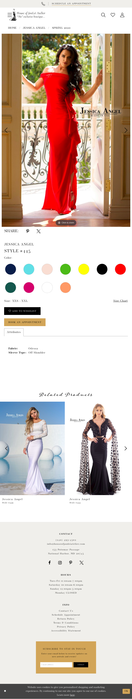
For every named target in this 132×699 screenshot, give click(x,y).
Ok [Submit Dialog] (126, 691)
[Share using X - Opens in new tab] (39, 231)
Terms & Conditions (66, 623)
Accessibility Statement (66, 631)
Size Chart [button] (120, 301)
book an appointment (25, 322)
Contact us (66, 611)
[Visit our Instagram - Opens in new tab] (60, 562)
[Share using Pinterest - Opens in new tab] (27, 231)
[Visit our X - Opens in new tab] (82, 562)
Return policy (66, 619)
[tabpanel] (66, 130)
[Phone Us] (43, 4)
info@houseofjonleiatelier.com (66, 544)
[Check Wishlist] (113, 15)
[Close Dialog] (5, 692)
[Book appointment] (71, 3)
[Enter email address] (56, 665)
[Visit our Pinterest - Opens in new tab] (70, 562)
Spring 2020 (61, 28)
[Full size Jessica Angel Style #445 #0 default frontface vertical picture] (66, 130)
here (72, 695)
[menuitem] (103, 15)
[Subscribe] (81, 665)
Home (12, 28)
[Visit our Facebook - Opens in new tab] (49, 562)
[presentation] (32, 448)
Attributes (14, 332)
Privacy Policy (66, 627)
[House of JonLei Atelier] (27, 15)
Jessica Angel (34, 28)
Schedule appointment (66, 615)
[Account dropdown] (122, 15)
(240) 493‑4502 (66, 540)
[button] (103, 15)
